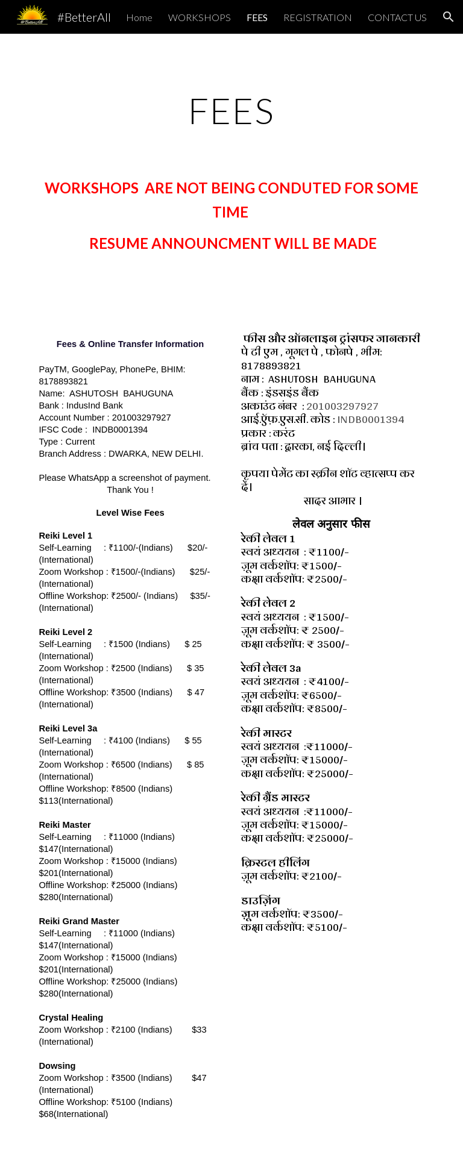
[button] (448, 16)
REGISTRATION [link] (317, 17)
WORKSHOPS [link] (199, 17)
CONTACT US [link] (397, 17)
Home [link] (139, 17)
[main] (231, 110)
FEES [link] (257, 17)
